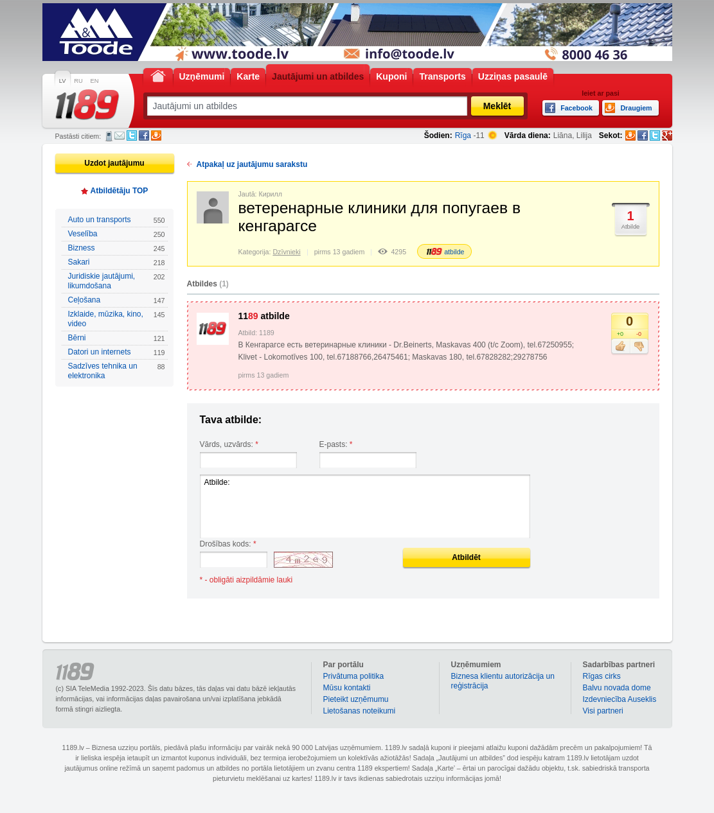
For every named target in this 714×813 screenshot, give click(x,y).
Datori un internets (116, 352)
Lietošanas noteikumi (359, 710)
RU (78, 81)
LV (62, 81)
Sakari (116, 262)
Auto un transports (116, 220)
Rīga (463, 135)
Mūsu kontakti (347, 687)
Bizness (116, 248)
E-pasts (119, 135)
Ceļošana (116, 300)
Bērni (116, 338)
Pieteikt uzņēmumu (356, 699)
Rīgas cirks (602, 676)
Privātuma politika (353, 676)
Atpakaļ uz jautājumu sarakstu (252, 164)
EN (95, 81)
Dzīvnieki (286, 252)
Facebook (144, 135)
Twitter (132, 135)
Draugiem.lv (156, 135)
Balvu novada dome (617, 687)
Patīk (620, 346)
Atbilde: (365, 506)
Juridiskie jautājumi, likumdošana (116, 281)
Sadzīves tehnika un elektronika (116, 371)
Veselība (116, 234)
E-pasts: (336, 444)
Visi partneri (603, 710)
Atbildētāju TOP (119, 190)
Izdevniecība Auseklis (620, 699)
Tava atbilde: (231, 419)
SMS (109, 136)
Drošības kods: (228, 543)
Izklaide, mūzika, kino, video (116, 319)
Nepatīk (639, 346)
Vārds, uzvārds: (229, 444)
